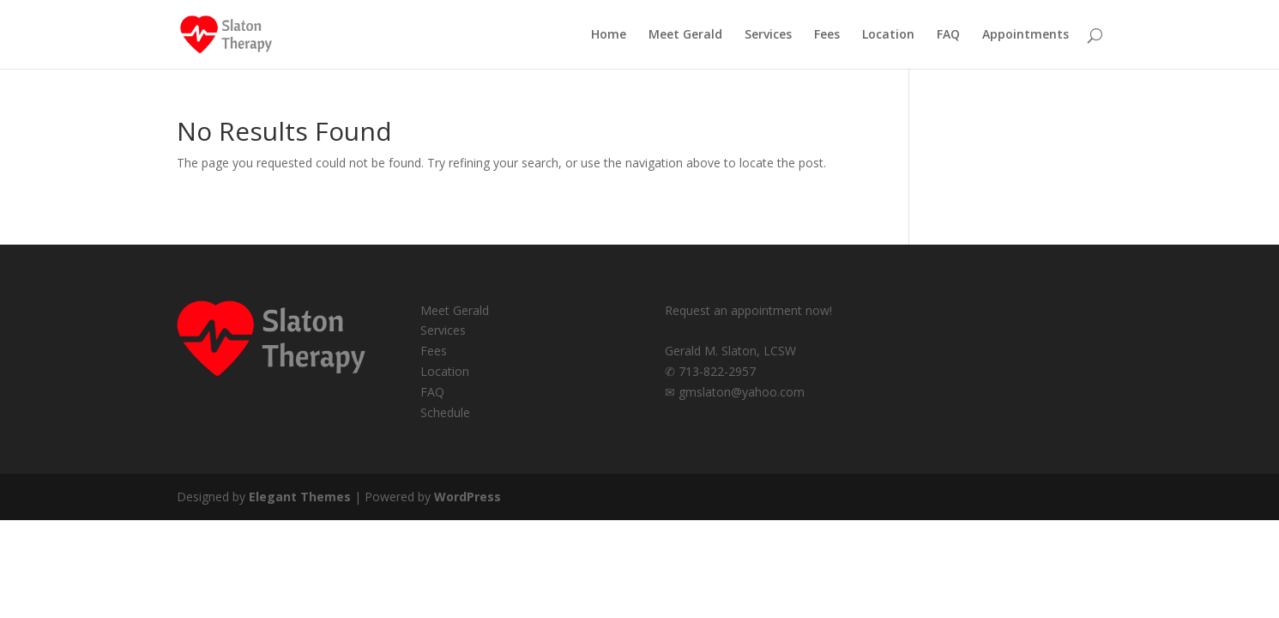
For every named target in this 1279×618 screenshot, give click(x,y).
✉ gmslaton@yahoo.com (735, 392)
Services (768, 35)
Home (608, 35)
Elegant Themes (300, 496)
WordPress (467, 496)
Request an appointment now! (748, 310)
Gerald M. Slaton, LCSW (730, 350)
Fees (827, 35)
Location (888, 35)
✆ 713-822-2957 (710, 371)
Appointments (1025, 35)
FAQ (948, 35)
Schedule (445, 412)
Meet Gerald (685, 35)
